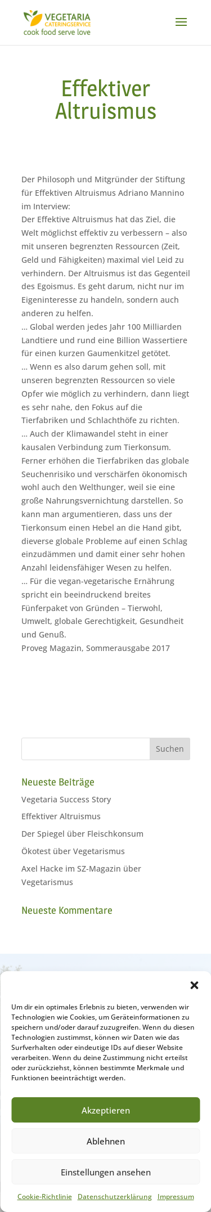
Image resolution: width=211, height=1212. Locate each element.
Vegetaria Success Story (66, 799)
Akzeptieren (106, 1110)
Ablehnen (106, 1141)
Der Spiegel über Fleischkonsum (82, 833)
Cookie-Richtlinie (44, 1196)
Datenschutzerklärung (115, 1196)
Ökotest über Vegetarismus (73, 851)
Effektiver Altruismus (61, 816)
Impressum (176, 1196)
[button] (194, 985)
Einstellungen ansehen (106, 1172)
